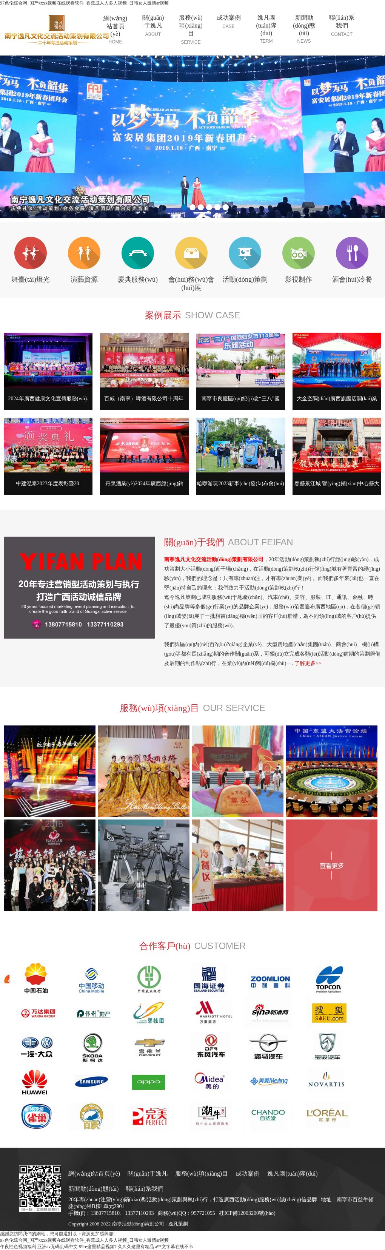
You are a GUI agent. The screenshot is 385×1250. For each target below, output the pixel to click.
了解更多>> (308, 663)
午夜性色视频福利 (18, 1246)
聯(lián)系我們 (144, 1188)
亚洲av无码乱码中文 (57, 1246)
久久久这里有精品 (136, 1246)
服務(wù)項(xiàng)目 (201, 1173)
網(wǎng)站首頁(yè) (94, 1173)
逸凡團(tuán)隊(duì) (292, 1173)
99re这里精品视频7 (97, 1246)
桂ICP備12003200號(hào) (247, 1213)
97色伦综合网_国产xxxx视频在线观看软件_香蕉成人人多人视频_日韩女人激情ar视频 (84, 3)
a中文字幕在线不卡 (174, 1246)
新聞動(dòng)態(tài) (93, 1188)
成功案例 (248, 1173)
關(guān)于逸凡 (148, 1173)
